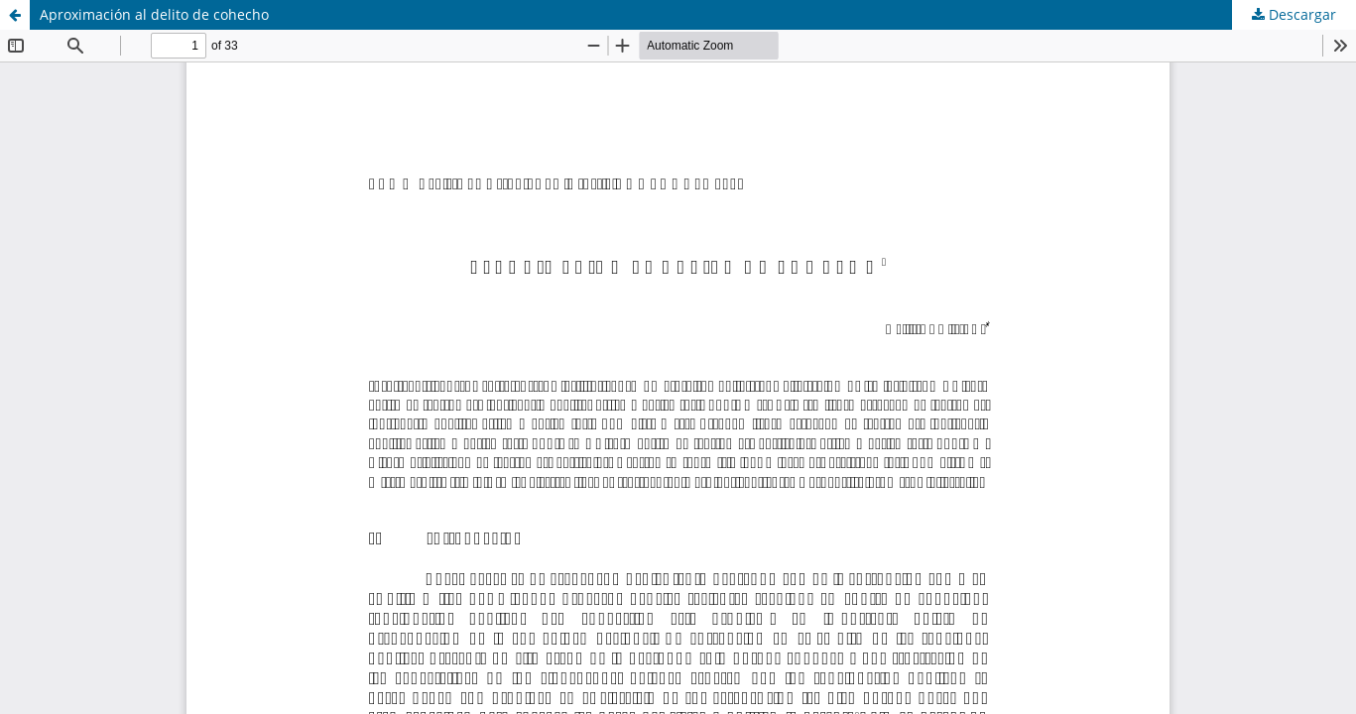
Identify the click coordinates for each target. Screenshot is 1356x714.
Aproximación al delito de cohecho (154, 14)
